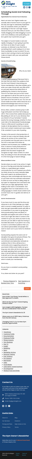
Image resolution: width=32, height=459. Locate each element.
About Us (5, 418)
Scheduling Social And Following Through (15, 13)
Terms (17, 427)
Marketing (7, 348)
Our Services (6, 421)
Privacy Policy (6, 427)
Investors (17, 421)
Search (27, 288)
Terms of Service (24, 454)
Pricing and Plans (7, 424)
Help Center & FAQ (20, 424)
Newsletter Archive (10, 352)
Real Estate (7, 360)
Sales (5, 363)
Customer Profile (9, 334)
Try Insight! (27, 3)
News (5, 350)
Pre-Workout (8, 358)
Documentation (9, 336)
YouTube (8, 191)
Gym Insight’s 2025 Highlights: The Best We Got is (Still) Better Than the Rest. (14, 308)
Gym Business (8, 342)
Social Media (8, 365)
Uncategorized (8, 369)
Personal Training (9, 354)
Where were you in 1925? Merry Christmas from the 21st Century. (15, 317)
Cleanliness (7, 332)
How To (6, 344)
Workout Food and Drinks (12, 371)
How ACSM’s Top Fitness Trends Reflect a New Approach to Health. (15, 297)
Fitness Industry (9, 340)
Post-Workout (8, 356)
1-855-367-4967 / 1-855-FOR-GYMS (10, 7)
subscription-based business (13, 367)
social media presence (9, 79)
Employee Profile (9, 338)
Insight (6, 346)
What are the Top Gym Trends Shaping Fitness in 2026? (15, 302)
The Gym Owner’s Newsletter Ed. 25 (13, 312)
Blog (16, 418)
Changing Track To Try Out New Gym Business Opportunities (14, 322)
